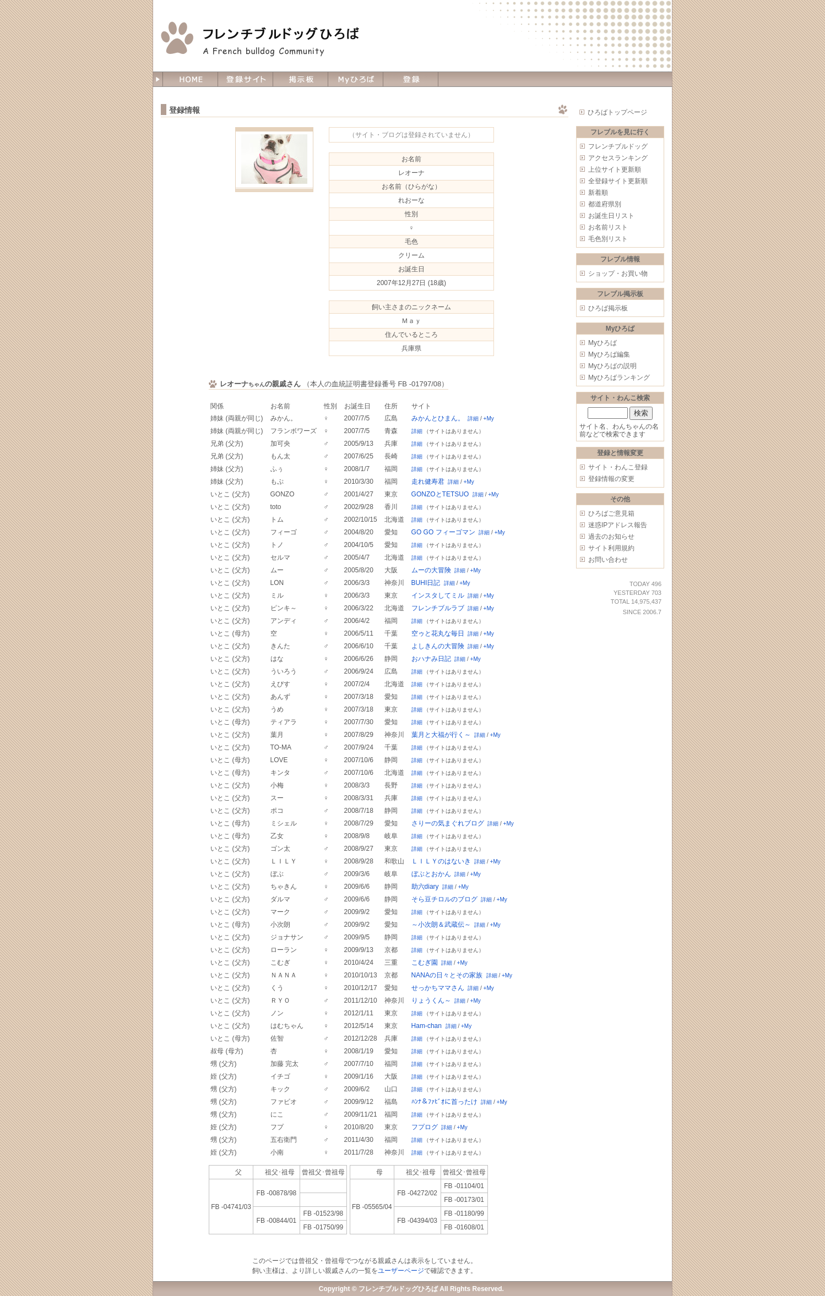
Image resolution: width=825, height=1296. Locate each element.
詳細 (473, 418)
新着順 (598, 192)
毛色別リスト (608, 239)
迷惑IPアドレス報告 (617, 525)
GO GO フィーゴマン (443, 532)
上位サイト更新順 (614, 169)
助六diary (425, 886)
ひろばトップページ (617, 112)
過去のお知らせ (611, 536)
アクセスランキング (618, 158)
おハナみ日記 (431, 659)
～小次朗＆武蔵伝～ (441, 924)
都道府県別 (604, 204)
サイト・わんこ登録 (618, 467)
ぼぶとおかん (431, 874)
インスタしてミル (437, 595)
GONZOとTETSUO (440, 494)
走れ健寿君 (427, 481)
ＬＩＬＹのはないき (441, 861)
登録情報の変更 (611, 479)
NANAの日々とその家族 (446, 975)
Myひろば (602, 343)
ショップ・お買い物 (618, 273)
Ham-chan (426, 1026)
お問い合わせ (608, 560)
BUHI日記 (426, 583)
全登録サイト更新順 (618, 181)
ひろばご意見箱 (611, 513)
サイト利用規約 (611, 548)
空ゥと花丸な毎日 (437, 633)
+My (489, 418)
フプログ (424, 1127)
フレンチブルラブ (437, 608)
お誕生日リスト (611, 216)
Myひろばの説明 (612, 366)
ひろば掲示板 (608, 308)
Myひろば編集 (609, 354)
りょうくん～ (431, 1000)
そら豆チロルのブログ (444, 899)
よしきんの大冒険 (437, 646)
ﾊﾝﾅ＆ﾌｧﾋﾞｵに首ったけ (444, 1102)
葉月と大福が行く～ (441, 735)
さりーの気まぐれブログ (447, 823)
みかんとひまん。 (437, 418)
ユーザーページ (401, 1271)
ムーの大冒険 (431, 570)
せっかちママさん (437, 988)
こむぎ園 (424, 962)
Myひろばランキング (619, 377)
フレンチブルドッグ (618, 146)
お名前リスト (608, 227)
